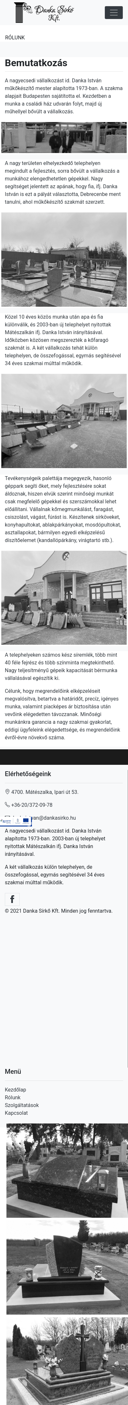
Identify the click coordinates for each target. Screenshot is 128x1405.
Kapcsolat (16, 1113)
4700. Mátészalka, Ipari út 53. (42, 792)
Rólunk (13, 1097)
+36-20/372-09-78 (29, 805)
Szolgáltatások (22, 1105)
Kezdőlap (15, 1090)
